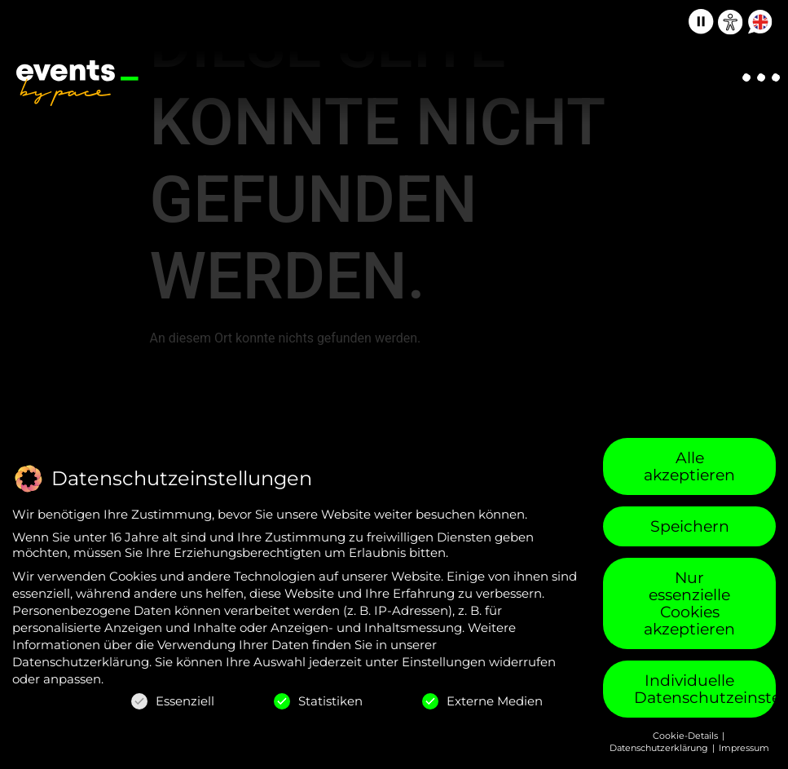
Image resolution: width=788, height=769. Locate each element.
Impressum (744, 748)
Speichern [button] (689, 526)
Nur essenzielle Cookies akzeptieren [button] (689, 603)
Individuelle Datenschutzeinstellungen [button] (705, 689)
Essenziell (172, 701)
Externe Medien (482, 701)
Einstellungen (444, 662)
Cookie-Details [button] (686, 735)
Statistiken (318, 701)
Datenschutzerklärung (80, 662)
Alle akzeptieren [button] (689, 466)
